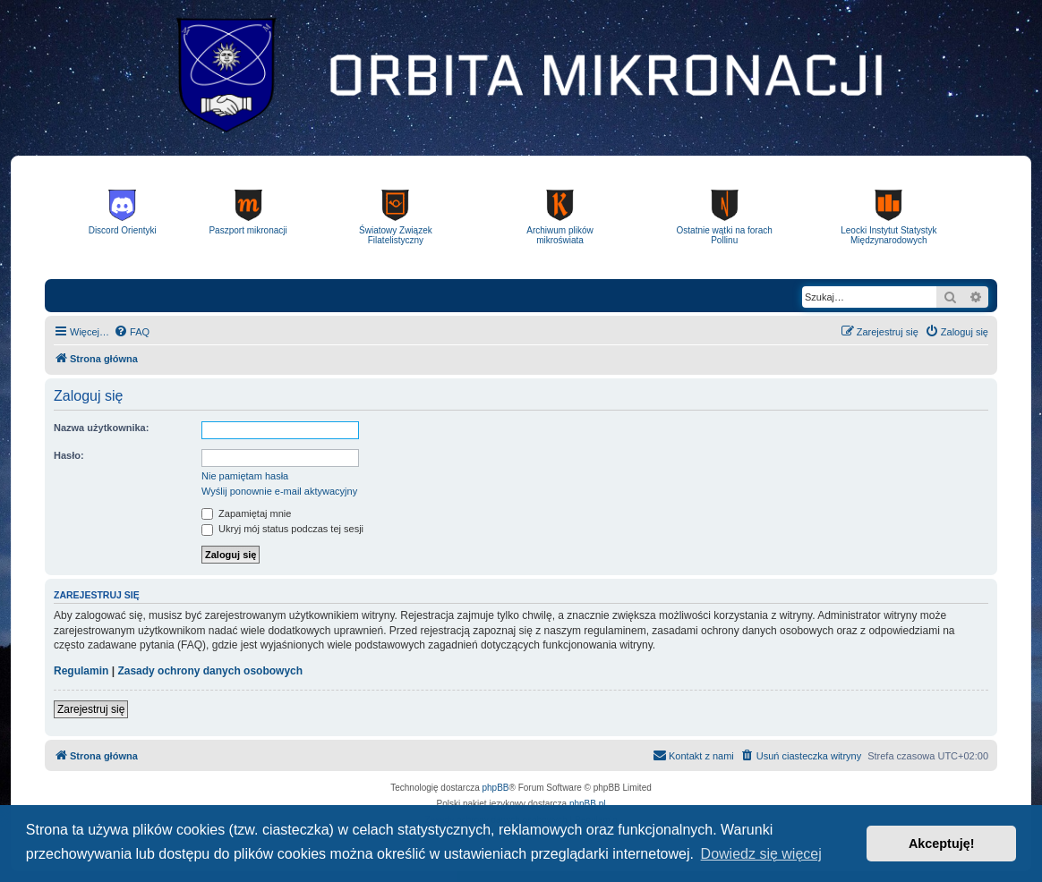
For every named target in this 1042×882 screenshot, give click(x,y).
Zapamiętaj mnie (246, 513)
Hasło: (69, 455)
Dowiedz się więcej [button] (761, 853)
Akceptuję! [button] (942, 843)
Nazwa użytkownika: (101, 427)
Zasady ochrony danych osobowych (210, 671)
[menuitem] (131, 332)
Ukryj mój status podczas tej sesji (282, 528)
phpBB (496, 788)
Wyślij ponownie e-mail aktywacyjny (279, 491)
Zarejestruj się (90, 709)
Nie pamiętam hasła (244, 476)
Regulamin (81, 671)
